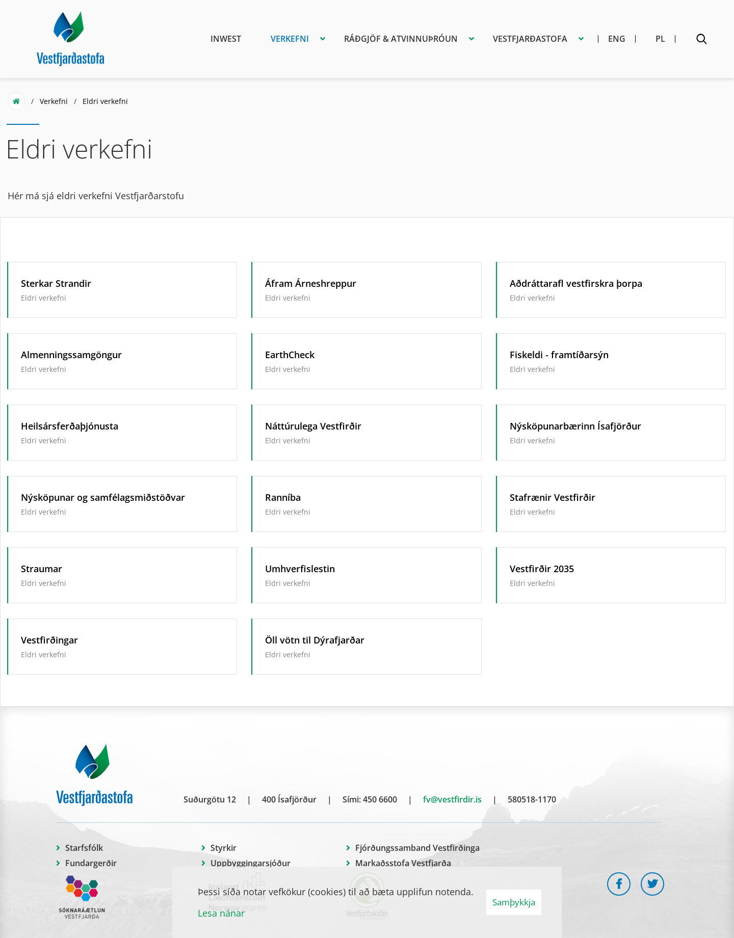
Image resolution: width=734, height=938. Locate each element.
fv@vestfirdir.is (452, 799)
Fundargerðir (91, 863)
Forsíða (16, 101)
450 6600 (380, 799)
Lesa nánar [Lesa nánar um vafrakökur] (221, 913)
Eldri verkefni (105, 101)
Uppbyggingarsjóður (251, 863)
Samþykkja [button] (513, 902)
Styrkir (224, 847)
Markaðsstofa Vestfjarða (403, 863)
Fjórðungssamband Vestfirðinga (417, 847)
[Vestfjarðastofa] (70, 37)
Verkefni (54, 101)
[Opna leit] (701, 41)
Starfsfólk (84, 847)
